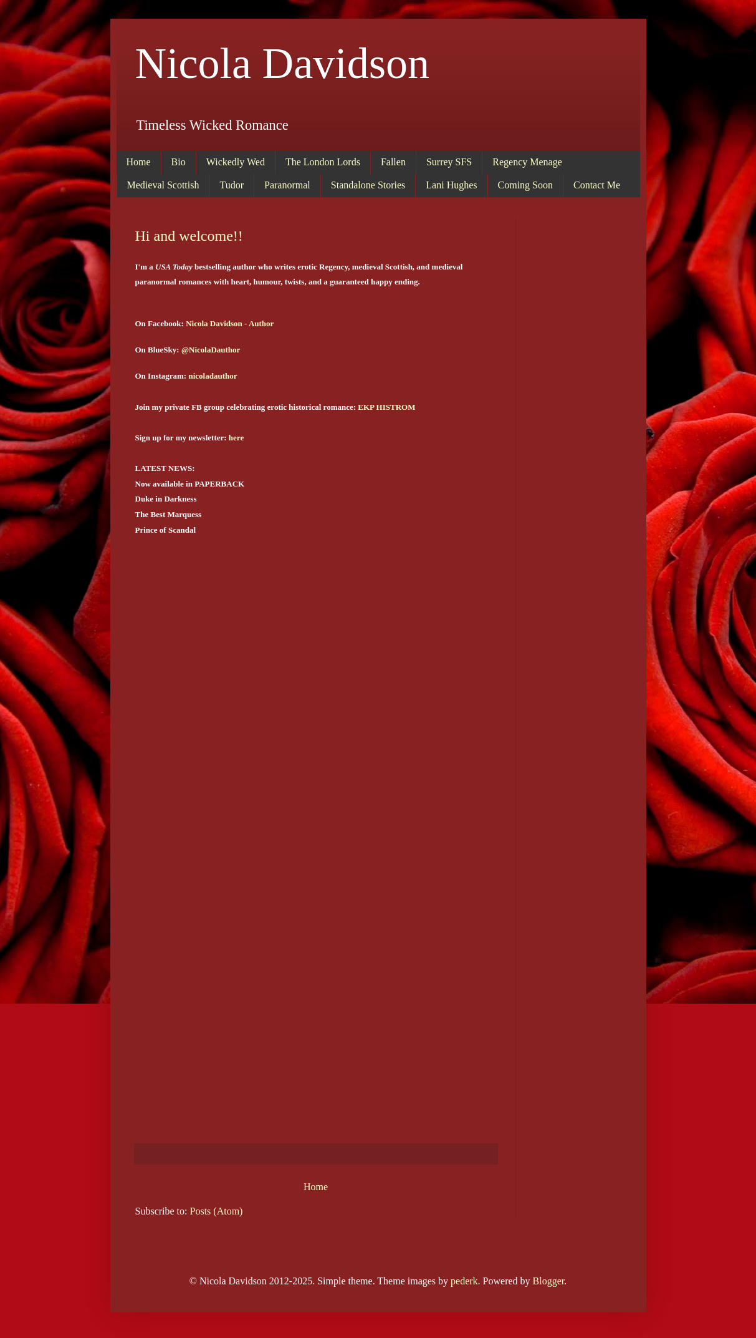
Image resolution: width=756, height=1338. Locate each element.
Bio (178, 162)
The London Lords (322, 162)
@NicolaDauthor (210, 349)
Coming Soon (525, 185)
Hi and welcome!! (189, 236)
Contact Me (596, 185)
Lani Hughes (451, 185)
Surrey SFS (449, 162)
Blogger (549, 1281)
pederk (464, 1281)
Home (139, 162)
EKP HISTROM (386, 407)
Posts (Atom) (216, 1211)
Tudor (231, 185)
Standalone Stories (368, 185)
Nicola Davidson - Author (230, 323)
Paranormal (287, 185)
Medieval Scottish (163, 185)
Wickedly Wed (235, 162)
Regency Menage (527, 162)
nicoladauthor (212, 376)
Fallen (393, 162)
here (236, 437)
